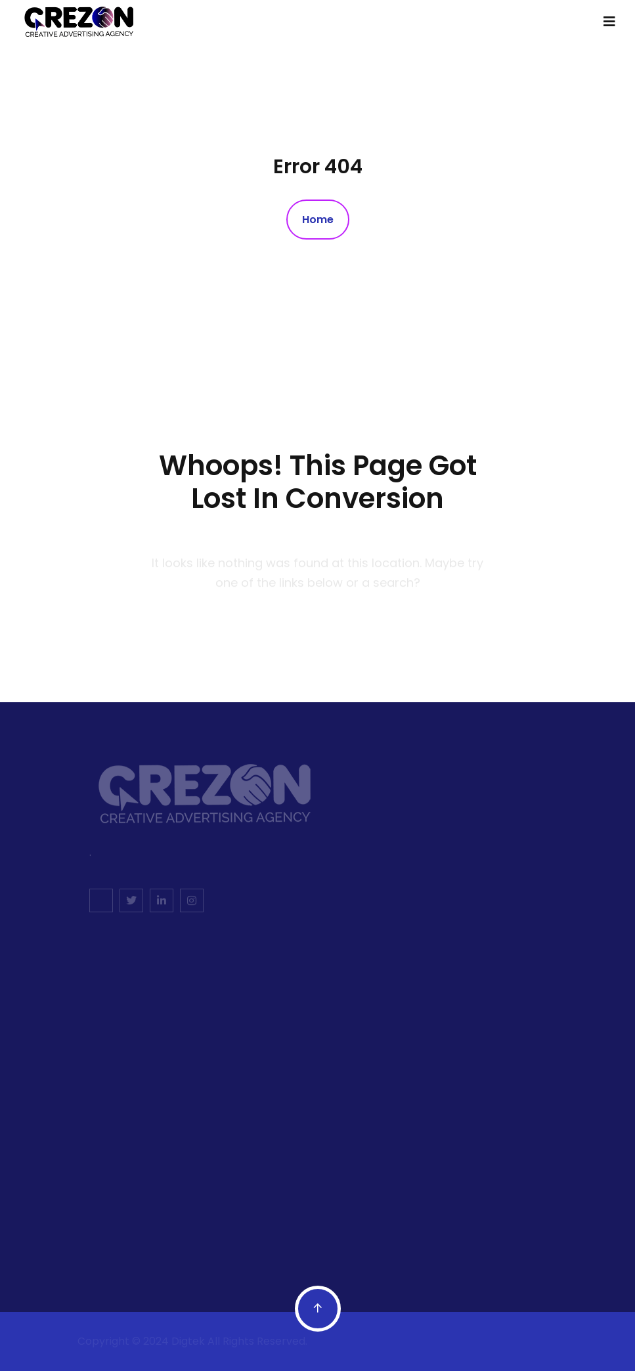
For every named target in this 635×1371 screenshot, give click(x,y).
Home (318, 219)
